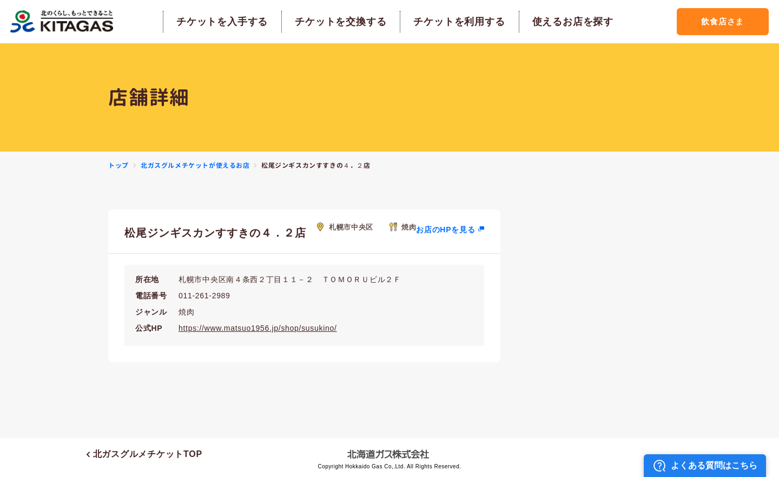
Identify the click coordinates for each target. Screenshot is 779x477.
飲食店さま (722, 21)
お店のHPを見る (445, 229)
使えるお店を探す (572, 21)
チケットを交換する (340, 21)
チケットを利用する (459, 21)
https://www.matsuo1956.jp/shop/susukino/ (258, 328)
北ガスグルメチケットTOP (144, 454)
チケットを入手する (222, 21)
